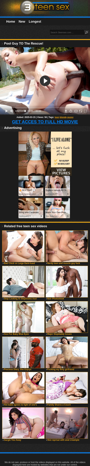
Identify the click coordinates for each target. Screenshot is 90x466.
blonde (63, 117)
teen (57, 117)
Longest (35, 21)
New (22, 21)
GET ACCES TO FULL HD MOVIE (45, 121)
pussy (70, 117)
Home (10, 21)
